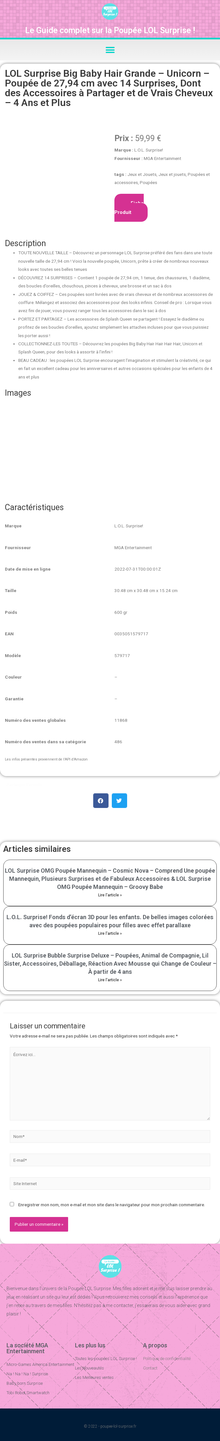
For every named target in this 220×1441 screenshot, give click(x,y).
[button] (110, 50)
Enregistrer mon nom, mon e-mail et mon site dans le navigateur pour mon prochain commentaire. (111, 1204)
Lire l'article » (110, 895)
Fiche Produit (129, 207)
